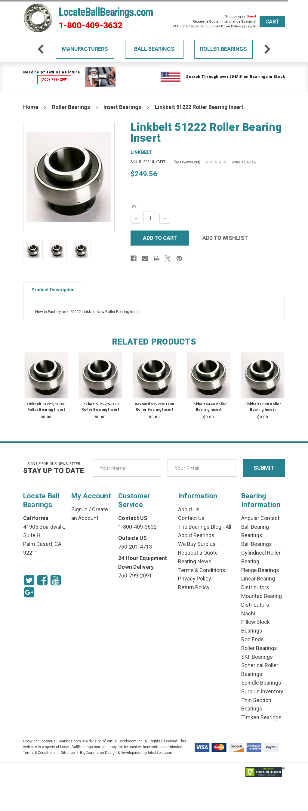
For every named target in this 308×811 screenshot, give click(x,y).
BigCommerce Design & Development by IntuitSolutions (126, 753)
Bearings (251, 535)
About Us (189, 509)
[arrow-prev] (41, 49)
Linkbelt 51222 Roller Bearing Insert (199, 107)
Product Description (53, 290)
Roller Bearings (223, 49)
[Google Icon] (29, 592)
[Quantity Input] (150, 218)
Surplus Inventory (262, 691)
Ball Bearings (154, 49)
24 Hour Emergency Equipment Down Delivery (208, 26)
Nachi (248, 613)
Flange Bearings (260, 570)
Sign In (79, 509)
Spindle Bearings (261, 682)
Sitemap (68, 753)
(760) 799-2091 (54, 79)
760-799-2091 (135, 575)
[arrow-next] (267, 49)
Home (30, 107)
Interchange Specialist (239, 21)
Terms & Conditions (201, 570)
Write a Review (244, 162)
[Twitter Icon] (29, 580)
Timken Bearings (261, 717)
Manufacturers (85, 49)
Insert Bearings (122, 107)
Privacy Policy (194, 578)
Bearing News (194, 561)
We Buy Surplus (197, 544)
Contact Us (191, 518)
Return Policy (194, 587)
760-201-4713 (135, 546)
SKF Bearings (257, 657)
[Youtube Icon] (56, 580)
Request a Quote (205, 21)
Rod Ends (252, 639)
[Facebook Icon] (42, 580)
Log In (251, 26)
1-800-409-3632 (90, 25)
